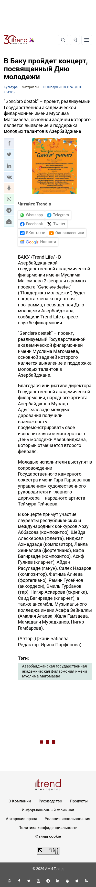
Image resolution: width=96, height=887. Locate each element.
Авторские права (21, 818)
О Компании (19, 801)
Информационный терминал (48, 810)
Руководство (50, 801)
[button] (9, 143)
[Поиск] (63, 40)
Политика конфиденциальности (48, 827)
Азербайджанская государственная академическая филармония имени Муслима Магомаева (54, 671)
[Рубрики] (86, 40)
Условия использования (67, 818)
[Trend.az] (19, 39)
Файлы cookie (48, 836)
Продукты (79, 801)
